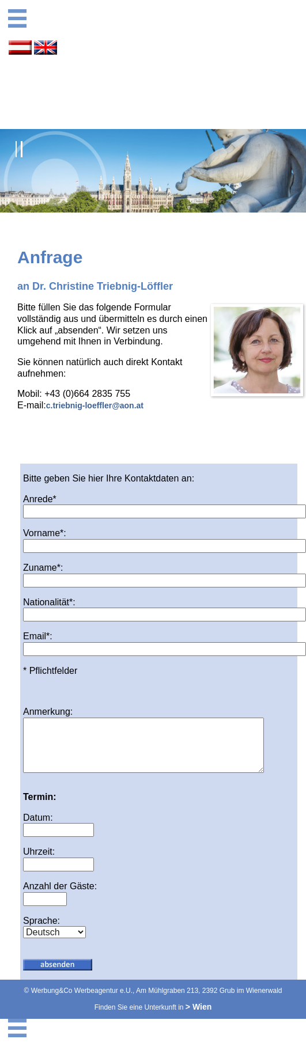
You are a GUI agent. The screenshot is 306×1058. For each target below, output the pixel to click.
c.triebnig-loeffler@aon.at (94, 405)
